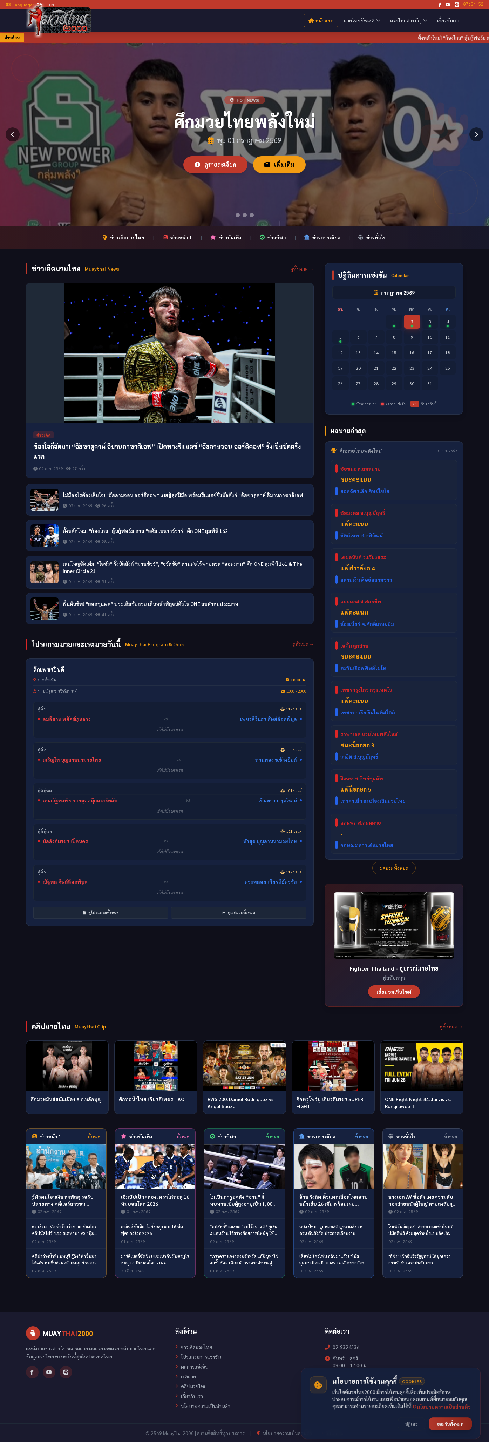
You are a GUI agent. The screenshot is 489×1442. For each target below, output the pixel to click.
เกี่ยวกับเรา (448, 20)
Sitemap (332, 1433)
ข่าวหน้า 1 (177, 237)
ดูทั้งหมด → (302, 268)
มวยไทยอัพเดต (362, 20)
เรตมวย (185, 1376)
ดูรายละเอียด (215, 164)
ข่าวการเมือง (322, 237)
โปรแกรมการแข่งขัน (198, 1357)
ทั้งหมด (94, 1136)
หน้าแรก (321, 20)
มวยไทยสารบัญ (408, 20)
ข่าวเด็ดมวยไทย (123, 237)
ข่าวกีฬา (273, 237)
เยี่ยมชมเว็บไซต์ (394, 991)
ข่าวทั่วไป (372, 237)
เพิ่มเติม (279, 164)
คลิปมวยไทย (191, 1386)
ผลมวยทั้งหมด (394, 868)
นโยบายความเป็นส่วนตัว (202, 1406)
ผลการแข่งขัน (191, 1366)
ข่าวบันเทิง (226, 237)
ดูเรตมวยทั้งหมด (238, 912)
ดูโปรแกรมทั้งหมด (101, 912)
